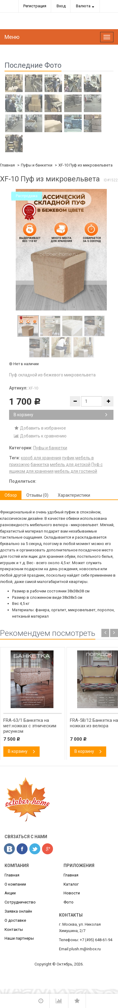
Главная (7, 165)
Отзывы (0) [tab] (37, 495)
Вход (61, 6)
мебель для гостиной (75, 471)
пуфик (68, 457)
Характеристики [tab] (74, 495)
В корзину (60, 414)
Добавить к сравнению (40, 436)
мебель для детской (70, 464)
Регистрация (34, 6)
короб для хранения (41, 457)
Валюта (83, 6)
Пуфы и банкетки (36, 165)
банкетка (40, 464)
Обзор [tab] (11, 495)
